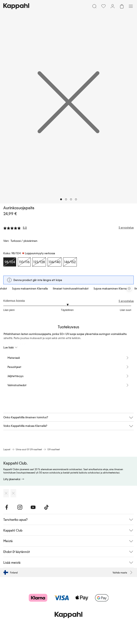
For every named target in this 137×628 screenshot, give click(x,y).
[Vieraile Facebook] (6, 507)
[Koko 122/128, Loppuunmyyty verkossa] (39, 262)
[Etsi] (94, 6)
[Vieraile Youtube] (33, 507)
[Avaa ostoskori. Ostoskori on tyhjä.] (121, 6)
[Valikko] (130, 6)
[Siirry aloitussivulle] (16, 6)
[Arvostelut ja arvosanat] (68, 227)
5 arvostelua (126, 301)
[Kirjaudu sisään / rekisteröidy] (112, 6)
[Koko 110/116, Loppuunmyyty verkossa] (24, 262)
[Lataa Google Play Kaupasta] (13, 493)
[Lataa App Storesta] (6, 493)
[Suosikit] (103, 6)
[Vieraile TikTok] (46, 507)
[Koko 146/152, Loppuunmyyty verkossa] (70, 262)
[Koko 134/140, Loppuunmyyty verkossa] (54, 262)
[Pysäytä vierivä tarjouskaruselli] (129, 288)
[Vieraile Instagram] (20, 507)
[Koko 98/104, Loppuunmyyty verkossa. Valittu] (9, 262)
